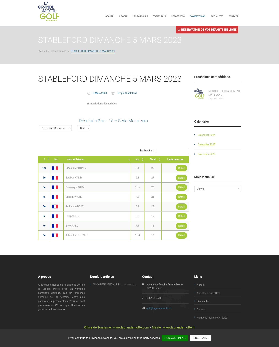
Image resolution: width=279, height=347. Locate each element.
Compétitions (197, 16)
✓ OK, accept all (175, 338)
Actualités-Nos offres (208, 293)
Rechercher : (164, 150)
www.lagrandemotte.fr (179, 327)
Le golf (123, 16)
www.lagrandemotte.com (131, 327)
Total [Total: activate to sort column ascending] (153, 159)
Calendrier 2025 (206, 144)
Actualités (217, 16)
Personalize (200, 338)
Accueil (109, 16)
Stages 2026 (178, 16)
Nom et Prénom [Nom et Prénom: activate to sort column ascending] (75, 159)
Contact (233, 16)
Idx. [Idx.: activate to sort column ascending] (137, 159)
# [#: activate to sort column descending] (44, 159)
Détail (181, 168)
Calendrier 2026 (206, 154)
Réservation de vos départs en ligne (207, 29)
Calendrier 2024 (206, 134)
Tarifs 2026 (159, 16)
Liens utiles (203, 301)
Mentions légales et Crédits (212, 317)
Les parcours (140, 16)
